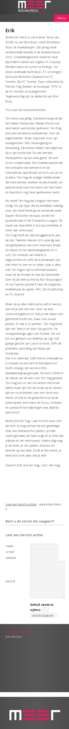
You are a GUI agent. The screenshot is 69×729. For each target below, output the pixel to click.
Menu (61, 18)
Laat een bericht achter (21, 504)
